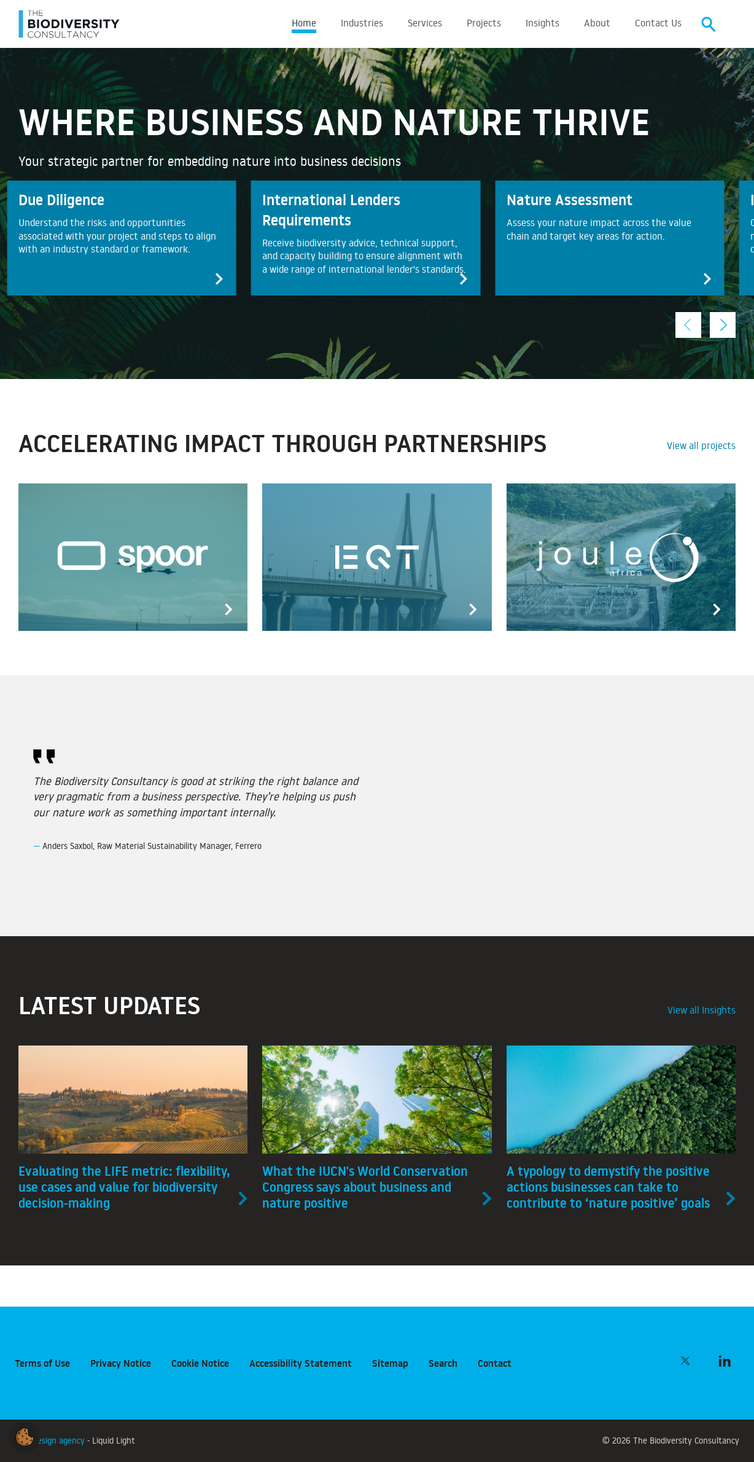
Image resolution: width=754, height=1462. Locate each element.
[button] (24, 1435)
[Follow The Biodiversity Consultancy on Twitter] (685, 1360)
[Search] (709, 25)
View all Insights (701, 1012)
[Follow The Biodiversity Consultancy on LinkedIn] (724, 1360)
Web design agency (51, 1440)
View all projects (701, 447)
